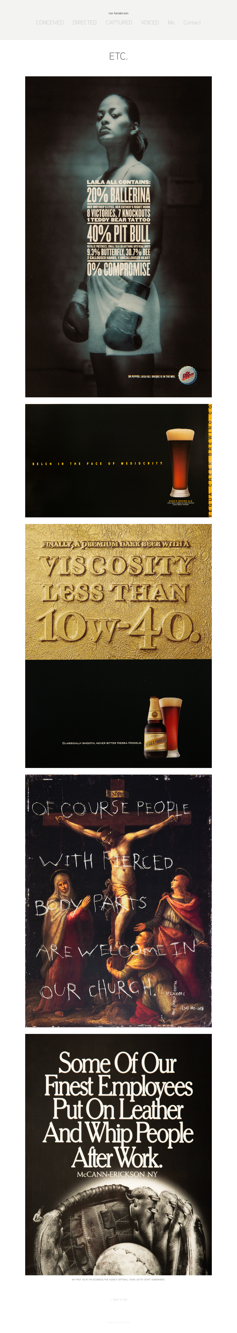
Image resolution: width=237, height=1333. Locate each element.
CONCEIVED (50, 22)
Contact (192, 22)
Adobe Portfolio (123, 1322)
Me (171, 22)
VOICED (150, 22)
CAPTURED (119, 22)
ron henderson (118, 13)
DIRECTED (85, 22)
